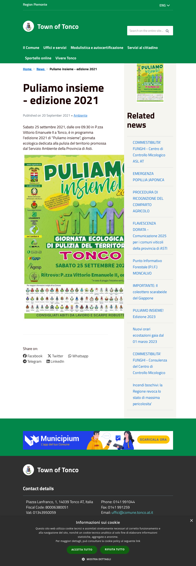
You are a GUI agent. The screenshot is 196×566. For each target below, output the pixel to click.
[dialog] (98, 541)
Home (27, 68)
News (40, 68)
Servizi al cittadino (142, 47)
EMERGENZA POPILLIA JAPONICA (148, 177)
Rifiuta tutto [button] (115, 549)
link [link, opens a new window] (138, 541)
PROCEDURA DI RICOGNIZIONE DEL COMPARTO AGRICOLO (148, 201)
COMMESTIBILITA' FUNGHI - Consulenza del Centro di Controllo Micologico (150, 363)
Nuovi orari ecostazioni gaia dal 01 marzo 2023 (148, 335)
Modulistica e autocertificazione (97, 47)
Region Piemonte (35, 4)
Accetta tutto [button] (82, 549)
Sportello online (38, 58)
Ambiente (80, 115)
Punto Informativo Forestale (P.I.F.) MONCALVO (147, 267)
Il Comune (31, 47)
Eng (165, 5)
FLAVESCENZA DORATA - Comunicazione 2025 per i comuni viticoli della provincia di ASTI (150, 235)
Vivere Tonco (65, 58)
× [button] (191, 520)
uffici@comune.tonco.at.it (132, 512)
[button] (98, 559)
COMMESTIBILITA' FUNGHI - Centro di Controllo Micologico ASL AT (149, 152)
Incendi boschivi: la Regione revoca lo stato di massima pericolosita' (147, 394)
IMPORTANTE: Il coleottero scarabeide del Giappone (150, 292)
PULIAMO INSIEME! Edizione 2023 (148, 313)
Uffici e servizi (55, 47)
